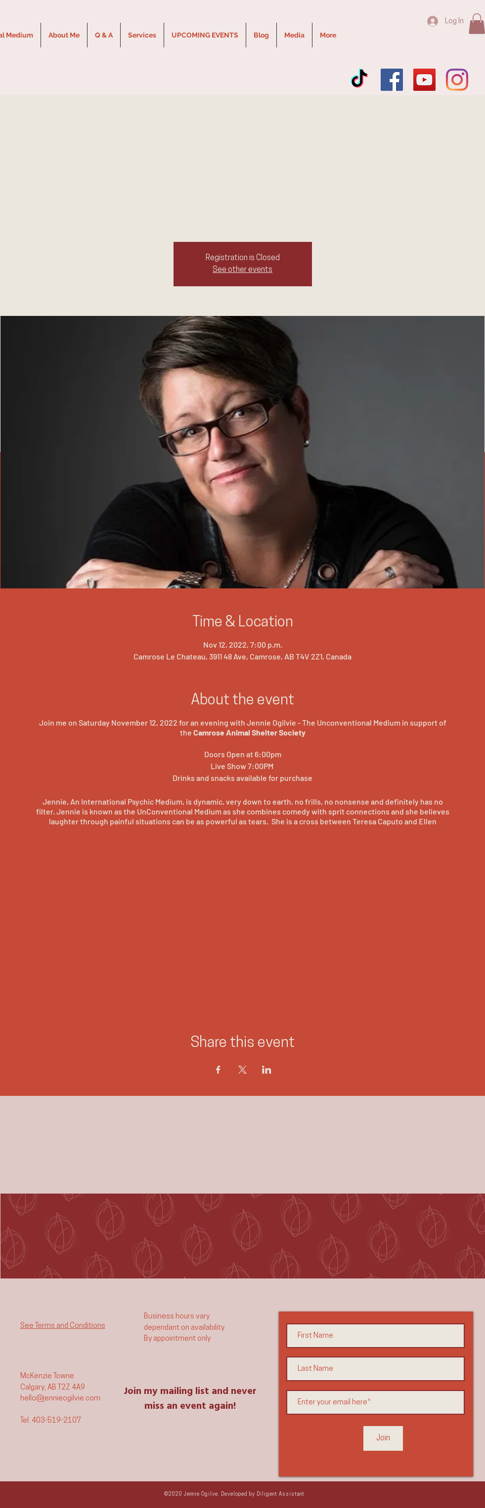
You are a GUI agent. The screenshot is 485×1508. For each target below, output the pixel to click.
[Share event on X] (242, 1070)
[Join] (383, 1438)
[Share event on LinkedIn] (266, 1070)
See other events (242, 270)
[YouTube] (424, 80)
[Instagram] (457, 80)
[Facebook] (392, 80)
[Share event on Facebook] (218, 1070)
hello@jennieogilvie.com (60, 1398)
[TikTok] (359, 80)
